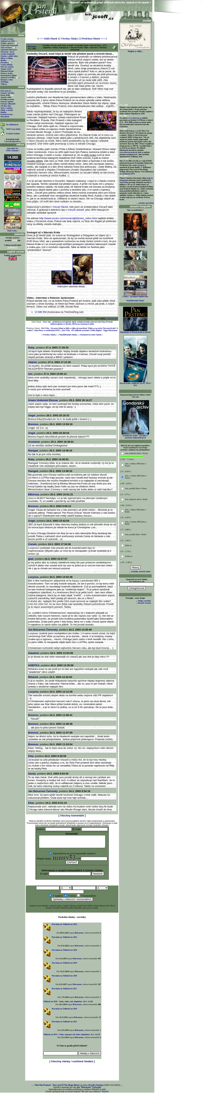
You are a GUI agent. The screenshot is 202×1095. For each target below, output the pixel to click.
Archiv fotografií (8, 54)
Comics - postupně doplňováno (135, 296)
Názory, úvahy (7, 73)
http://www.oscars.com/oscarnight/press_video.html (68, 218)
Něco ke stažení (7, 67)
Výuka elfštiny (7, 65)
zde (137, 397)
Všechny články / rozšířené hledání (72, 1063)
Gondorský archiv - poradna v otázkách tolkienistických (135, 436)
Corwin (32, 544)
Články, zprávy (7, 43)
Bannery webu (7, 80)
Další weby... (12, 231)
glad (30, 558)
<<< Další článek (48, 38)
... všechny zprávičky (145, 203)
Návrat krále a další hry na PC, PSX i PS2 (135, 383)
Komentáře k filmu (9, 75)
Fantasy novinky (7, 93)
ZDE (143, 114)
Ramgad (33, 450)
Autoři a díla (6, 97)
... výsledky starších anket (139, 571)
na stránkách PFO (127, 174)
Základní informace (9, 50)
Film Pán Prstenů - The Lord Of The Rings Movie (57, 1087)
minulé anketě (76, 209)
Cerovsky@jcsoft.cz (12, 141)
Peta (30, 756)
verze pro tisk (112, 319)
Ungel (31, 415)
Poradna (4, 62)
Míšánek (33, 677)
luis (30, 373)
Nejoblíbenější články (68, 335)
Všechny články (69, 38)
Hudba (3, 60)
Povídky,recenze (7, 99)
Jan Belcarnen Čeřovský (43, 629)
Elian (31, 802)
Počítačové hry (7, 114)
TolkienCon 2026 (9, 41)
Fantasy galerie (7, 101)
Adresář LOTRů (7, 77)
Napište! (105, 1094)
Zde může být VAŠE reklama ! (12, 149)
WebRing (4, 82)
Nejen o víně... (135, 50)
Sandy (32, 773)
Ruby (31, 347)
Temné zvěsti (6, 69)
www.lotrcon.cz (134, 118)
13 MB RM (40, 312)
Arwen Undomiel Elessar (43, 400)
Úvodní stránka (7, 39)
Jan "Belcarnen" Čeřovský (89, 1090)
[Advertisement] (72, 28)
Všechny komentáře (72, 815)
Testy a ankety (7, 108)
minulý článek (60, 206)
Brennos (33, 424)
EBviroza (33, 494)
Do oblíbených (12, 124)
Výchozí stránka (13, 133)
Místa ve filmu (7, 58)
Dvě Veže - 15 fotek (135, 271)
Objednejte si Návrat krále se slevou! (135, 331)
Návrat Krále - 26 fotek (135, 246)
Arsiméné (34, 441)
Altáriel (32, 362)
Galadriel (33, 653)
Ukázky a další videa (9, 56)
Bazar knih (5, 95)
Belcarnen (32, 46)
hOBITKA (33, 665)
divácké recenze (144, 603)
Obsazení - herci (7, 52)
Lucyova (33, 576)
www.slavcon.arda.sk (128, 152)
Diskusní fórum (7, 71)
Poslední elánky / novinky (72, 919)
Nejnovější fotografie (9, 45)
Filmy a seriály (7, 110)
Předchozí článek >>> (93, 38)
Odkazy (4, 84)
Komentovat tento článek (90, 335)
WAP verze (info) (13, 129)
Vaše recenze (6, 47)
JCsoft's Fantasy (96, 1087)
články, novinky (144, 601)
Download (5, 116)
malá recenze (138, 165)
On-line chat (6, 106)
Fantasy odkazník (8, 104)
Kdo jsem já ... (7, 91)
